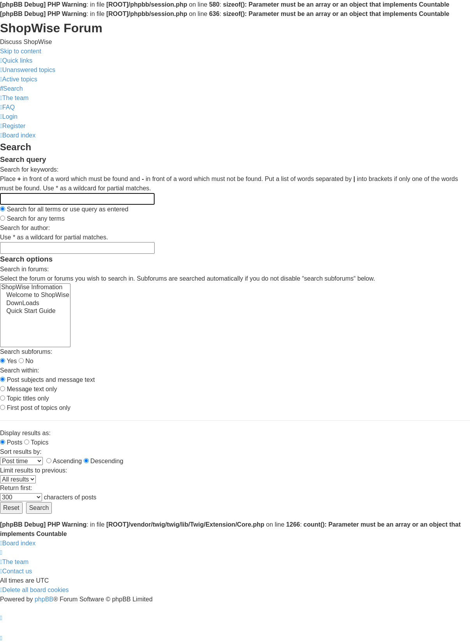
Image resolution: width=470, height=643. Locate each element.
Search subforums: (26, 351)
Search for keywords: (29, 169)
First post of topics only (35, 407)
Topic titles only (24, 398)
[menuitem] (27, 70)
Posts (11, 442)
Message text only (28, 389)
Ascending (64, 461)
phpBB (44, 599)
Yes (8, 361)
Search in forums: (24, 269)
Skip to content (20, 51)
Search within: (19, 370)
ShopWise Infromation (35, 288)
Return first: (16, 488)
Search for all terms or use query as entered (64, 209)
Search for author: (25, 228)
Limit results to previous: (33, 470)
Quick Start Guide (35, 311)
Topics (36, 442)
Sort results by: (21, 451)
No (26, 361)
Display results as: (25, 433)
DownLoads (35, 303)
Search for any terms (32, 218)
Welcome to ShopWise (35, 295)
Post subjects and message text (47, 379)
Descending (103, 461)
